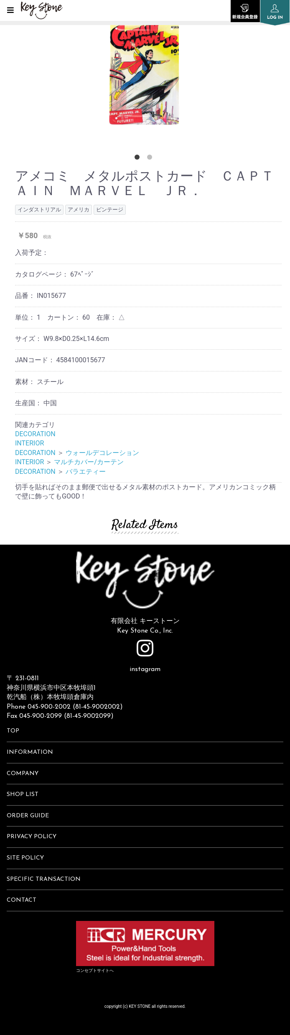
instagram (145, 656)
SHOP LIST (22, 794)
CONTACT (21, 900)
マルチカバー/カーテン (89, 462)
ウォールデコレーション (102, 453)
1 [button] (139, 159)
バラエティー (86, 472)
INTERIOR (29, 443)
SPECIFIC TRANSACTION (44, 879)
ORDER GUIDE (28, 816)
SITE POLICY (25, 858)
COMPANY (22, 774)
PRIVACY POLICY (31, 837)
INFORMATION (30, 752)
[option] (145, 71)
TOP (13, 731)
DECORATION (35, 434)
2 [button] (151, 159)
